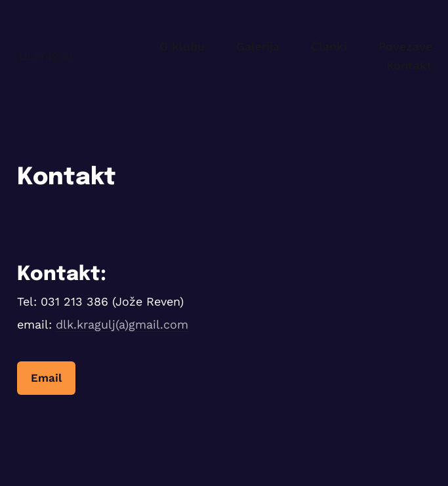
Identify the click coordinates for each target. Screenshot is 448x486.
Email (46, 377)
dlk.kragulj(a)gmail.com (122, 324)
